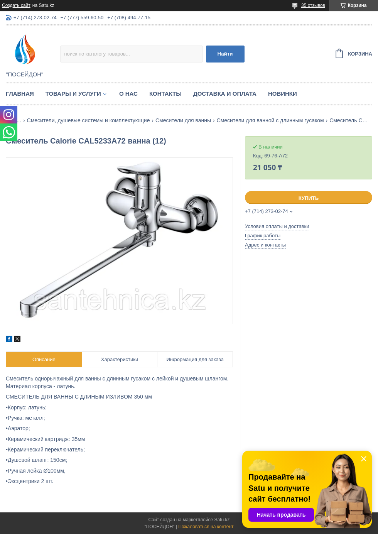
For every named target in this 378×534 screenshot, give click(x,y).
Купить (309, 198)
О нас (128, 93)
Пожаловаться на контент (205, 526)
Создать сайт (16, 5)
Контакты (165, 93)
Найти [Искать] (225, 54)
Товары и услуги (73, 93)
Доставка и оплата (224, 93)
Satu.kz (222, 519)
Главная (20, 93)
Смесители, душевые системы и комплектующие (88, 120)
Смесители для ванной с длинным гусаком (270, 120)
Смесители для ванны (183, 120)
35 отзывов (313, 5)
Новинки (282, 93)
